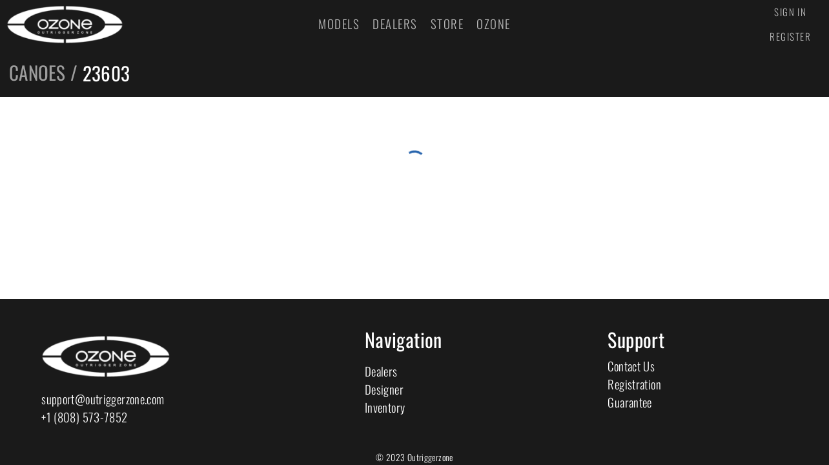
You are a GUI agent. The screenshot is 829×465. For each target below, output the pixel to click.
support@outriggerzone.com (102, 399)
